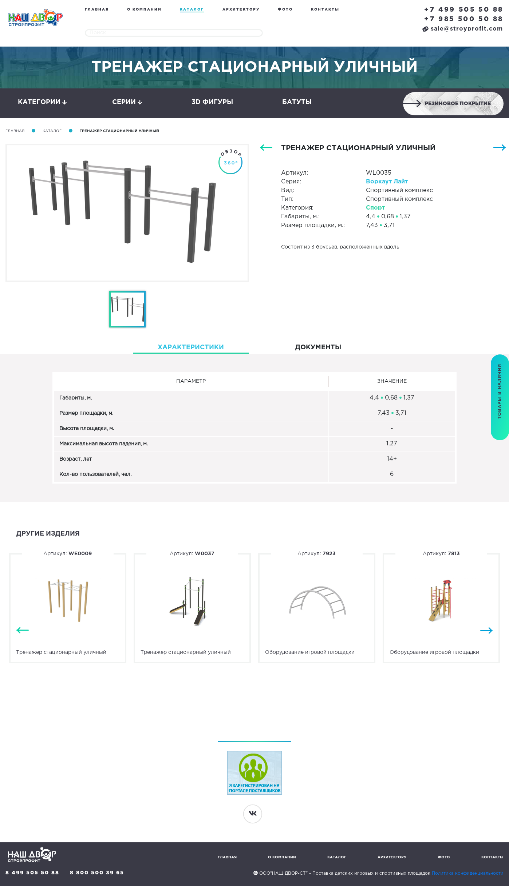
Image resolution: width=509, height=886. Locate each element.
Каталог (192, 9)
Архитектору (241, 9)
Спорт (375, 208)
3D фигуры (212, 102)
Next (486, 630)
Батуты (297, 102)
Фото (285, 9)
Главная (97, 9)
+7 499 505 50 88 (464, 10)
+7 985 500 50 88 (464, 19)
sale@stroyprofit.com (462, 29)
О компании (144, 9)
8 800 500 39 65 (97, 873)
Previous (22, 630)
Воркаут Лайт (387, 181)
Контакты (325, 9)
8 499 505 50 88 (32, 873)
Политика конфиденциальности (468, 873)
